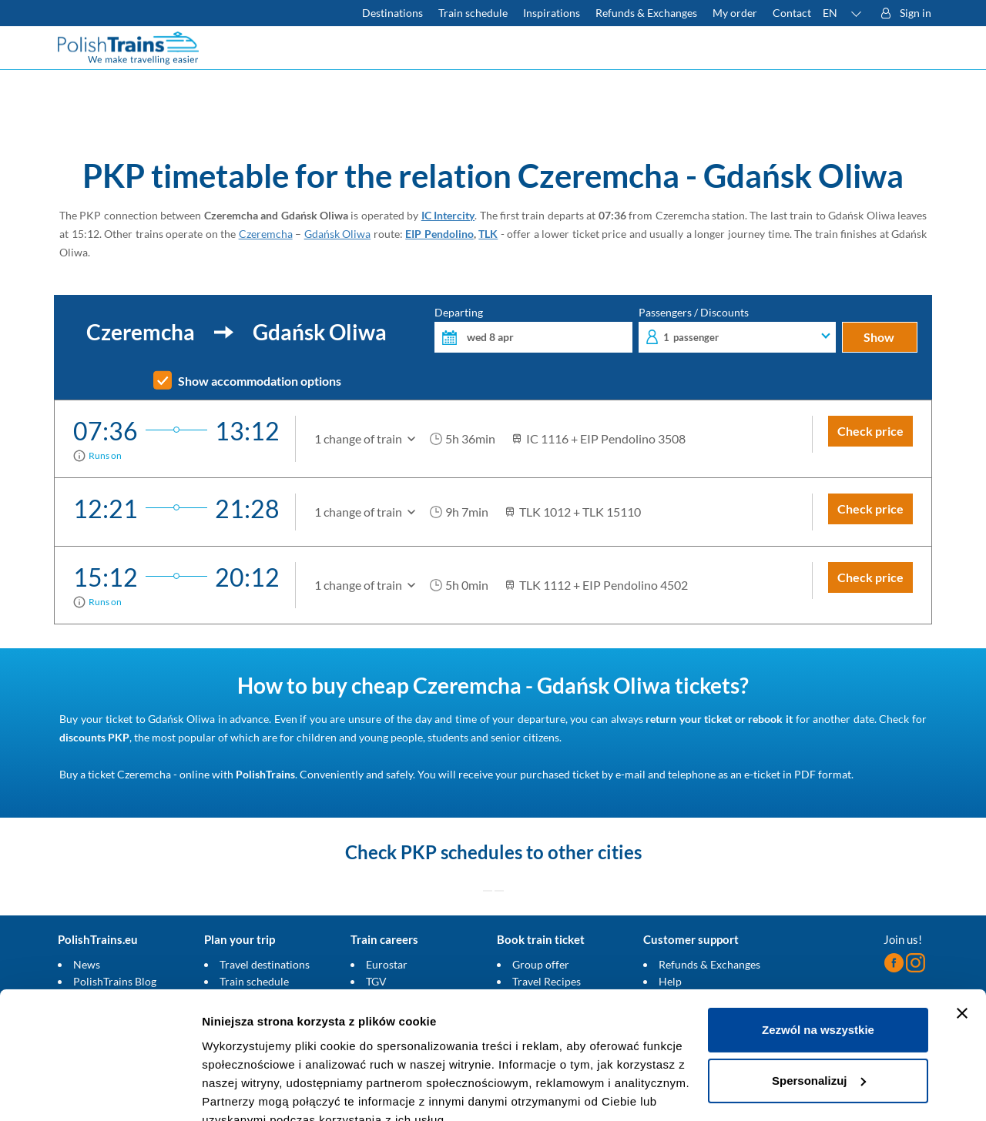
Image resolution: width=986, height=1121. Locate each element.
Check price (870, 430)
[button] (843, 13)
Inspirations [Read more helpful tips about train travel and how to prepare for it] (551, 12)
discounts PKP (94, 737)
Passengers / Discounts (738, 330)
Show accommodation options (259, 381)
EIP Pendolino (439, 233)
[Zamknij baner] (962, 942)
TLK (488, 233)
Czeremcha (266, 233)
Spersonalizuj (819, 1009)
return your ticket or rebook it (719, 718)
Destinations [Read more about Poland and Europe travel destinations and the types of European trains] (392, 12)
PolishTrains (265, 774)
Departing (533, 330)
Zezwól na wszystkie (818, 958)
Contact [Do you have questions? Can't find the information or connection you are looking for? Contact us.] (792, 12)
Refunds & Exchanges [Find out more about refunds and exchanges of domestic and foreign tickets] (646, 12)
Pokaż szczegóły (248, 1090)
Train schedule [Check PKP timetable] (473, 12)
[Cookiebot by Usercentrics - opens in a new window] (99, 1091)
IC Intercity (448, 215)
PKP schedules (461, 852)
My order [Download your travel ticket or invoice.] (735, 12)
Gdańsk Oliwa (337, 233)
